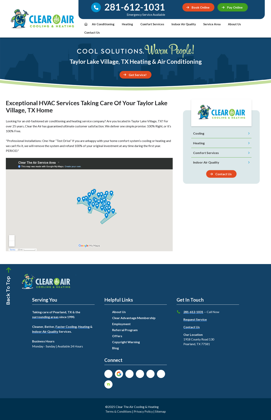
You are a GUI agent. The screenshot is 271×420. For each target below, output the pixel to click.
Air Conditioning (103, 24)
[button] (232, 7)
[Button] (221, 174)
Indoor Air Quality (184, 24)
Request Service (195, 319)
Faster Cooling (66, 326)
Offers (117, 336)
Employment (121, 324)
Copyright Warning (126, 342)
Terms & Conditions (118, 411)
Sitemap (160, 411)
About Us (234, 24)
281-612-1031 (193, 312)
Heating (127, 24)
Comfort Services (152, 24)
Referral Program (125, 330)
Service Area (212, 24)
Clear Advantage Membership (134, 318)
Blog (115, 348)
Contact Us (92, 32)
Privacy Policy (143, 411)
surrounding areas (45, 317)
